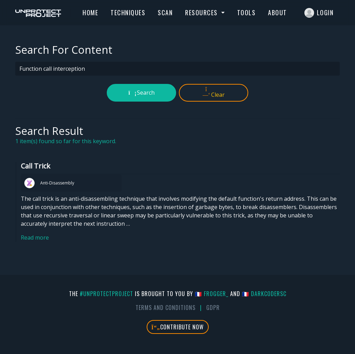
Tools (246, 12)
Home (90, 12)
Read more (35, 237)
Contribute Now (177, 327)
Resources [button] (202, 12)
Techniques (128, 12)
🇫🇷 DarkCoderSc (264, 294)
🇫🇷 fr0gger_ (211, 294)
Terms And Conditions (166, 307)
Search (142, 92)
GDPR (213, 307)
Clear (214, 92)
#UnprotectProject (106, 294)
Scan (165, 12)
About (277, 12)
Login (319, 13)
